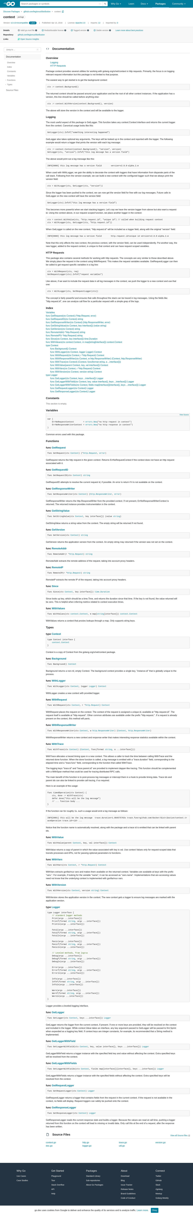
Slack (158, 1185)
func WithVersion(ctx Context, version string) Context (76, 372)
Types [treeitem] (9, 84)
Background (59, 658)
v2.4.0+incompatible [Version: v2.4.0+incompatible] (15, 23)
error (102, 453)
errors (88, 422)
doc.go (49, 1146)
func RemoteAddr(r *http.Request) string (65, 332)
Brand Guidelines (128, 1193)
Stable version (102, 30)
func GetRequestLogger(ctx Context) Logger (72, 388)
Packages (160, 4)
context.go (51, 1142)
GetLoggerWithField (63, 1041)
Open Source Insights (28, 39)
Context (74, 453)
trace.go (123, 1142)
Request (93, 453)
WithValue (58, 837)
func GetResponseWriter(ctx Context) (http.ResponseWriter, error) (78, 322)
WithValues (58, 608)
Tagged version (80, 30)
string (86, 475)
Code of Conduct (128, 1198)
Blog (123, 1180)
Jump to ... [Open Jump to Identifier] (10, 50)
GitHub (159, 1180)
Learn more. (142, 1210)
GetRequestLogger (63, 1085)
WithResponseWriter (64, 725)
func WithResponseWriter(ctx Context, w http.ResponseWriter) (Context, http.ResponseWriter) (96, 358)
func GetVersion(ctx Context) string (63, 329)
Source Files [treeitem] (12, 90)
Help (53, 1193)
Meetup (159, 1193)
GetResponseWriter (63, 488)
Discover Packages (11, 11)
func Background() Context (63, 349)
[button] (19, 30)
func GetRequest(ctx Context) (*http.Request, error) (71, 316)
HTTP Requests (58, 66)
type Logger (52, 375)
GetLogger (58, 1012)
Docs (145, 3)
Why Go (116, 3)
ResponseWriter (104, 494)
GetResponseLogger (64, 1107)
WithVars (57, 859)
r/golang (159, 1189)
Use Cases (21, 1176)
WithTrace (58, 744)
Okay (154, 1210)
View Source (184, 415)
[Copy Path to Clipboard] (63, 11)
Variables (50, 312)
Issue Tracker (126, 1185)
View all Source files (179, 1135)
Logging (54, 62)
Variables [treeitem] (11, 76)
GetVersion (58, 529)
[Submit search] (105, 3)
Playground (56, 1176)
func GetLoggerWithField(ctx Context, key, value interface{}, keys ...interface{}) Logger (92, 381)
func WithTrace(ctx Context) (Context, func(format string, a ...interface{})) (85, 362)
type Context (52, 345)
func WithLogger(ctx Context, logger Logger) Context (76, 352)
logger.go (86, 1146)
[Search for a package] (61, 3)
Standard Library (93, 1176)
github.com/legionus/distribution (37, 11)
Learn (131, 4)
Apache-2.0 (80, 23)
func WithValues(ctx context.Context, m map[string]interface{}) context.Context (84, 342)
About (124, 1170)
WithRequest (59, 699)
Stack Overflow (57, 1185)
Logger (92, 686)
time (97, 592)
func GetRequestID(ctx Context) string (64, 319)
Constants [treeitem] (11, 71)
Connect (160, 1170)
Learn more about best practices (129, 30)
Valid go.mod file (27, 30)
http (85, 453)
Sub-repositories (93, 1180)
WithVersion (59, 885)
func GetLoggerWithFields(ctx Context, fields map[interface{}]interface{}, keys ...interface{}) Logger (98, 385)
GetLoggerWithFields (64, 1063)
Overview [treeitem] (11, 62)
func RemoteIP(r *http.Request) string (64, 335)
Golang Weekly (162, 1198)
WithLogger (59, 680)
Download (125, 1176)
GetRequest (59, 447)
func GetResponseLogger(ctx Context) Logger (72, 391)
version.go (160, 1142)
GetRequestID (60, 469)
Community (179, 3)
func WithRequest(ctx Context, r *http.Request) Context (77, 355)
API (53, 1189)
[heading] (11, 4)
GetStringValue (61, 510)
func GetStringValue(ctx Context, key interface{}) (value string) (76, 325)
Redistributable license (54, 30)
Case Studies (22, 1180)
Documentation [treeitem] (13, 57)
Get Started (57, 1170)
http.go (85, 1142)
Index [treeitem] (9, 67)
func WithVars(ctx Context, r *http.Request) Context (75, 368)
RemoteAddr (59, 548)
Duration (105, 592)
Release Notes (127, 1189)
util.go (122, 1146)
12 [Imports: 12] (96, 23)
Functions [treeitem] (11, 80)
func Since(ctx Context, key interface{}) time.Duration (71, 339)
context (57, 11)
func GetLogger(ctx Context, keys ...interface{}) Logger (76, 378)
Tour (53, 1180)
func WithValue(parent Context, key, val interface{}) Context (79, 365)
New (95, 422)
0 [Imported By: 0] (112, 23)
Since (55, 586)
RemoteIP (57, 567)
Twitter (158, 1176)
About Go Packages (94, 1185)
